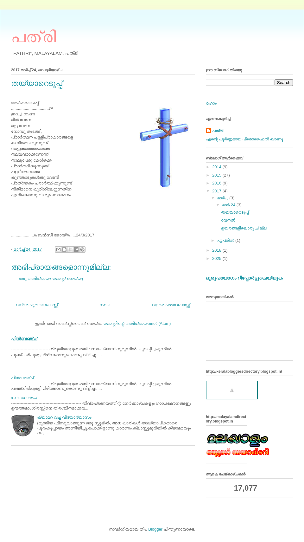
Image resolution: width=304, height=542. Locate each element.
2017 (217, 191)
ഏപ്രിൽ (226, 240)
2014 (217, 167)
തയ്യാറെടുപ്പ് (235, 212)
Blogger (155, 529)
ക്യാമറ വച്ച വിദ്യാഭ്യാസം (64, 417)
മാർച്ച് (223, 198)
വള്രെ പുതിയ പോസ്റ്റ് (37, 304)
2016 (217, 183)
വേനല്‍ (228, 220)
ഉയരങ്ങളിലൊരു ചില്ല (243, 228)
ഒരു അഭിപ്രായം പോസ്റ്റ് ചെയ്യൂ (51, 278)
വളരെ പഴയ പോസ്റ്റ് (171, 304)
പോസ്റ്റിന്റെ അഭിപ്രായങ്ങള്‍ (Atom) (137, 323)
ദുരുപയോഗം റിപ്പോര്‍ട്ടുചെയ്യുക (244, 278)
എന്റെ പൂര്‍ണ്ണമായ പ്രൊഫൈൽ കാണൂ (244, 139)
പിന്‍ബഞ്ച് (24, 338)
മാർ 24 (229, 205)
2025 (217, 258)
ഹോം (104, 304)
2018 (217, 250)
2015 (217, 175)
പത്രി (33, 35)
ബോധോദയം (24, 397)
